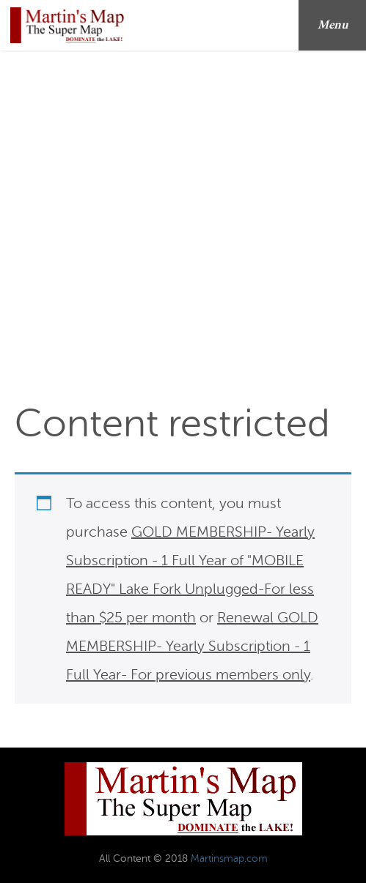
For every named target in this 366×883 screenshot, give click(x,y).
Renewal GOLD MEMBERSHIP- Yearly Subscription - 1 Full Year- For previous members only (192, 646)
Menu (338, 25)
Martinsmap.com (229, 858)
